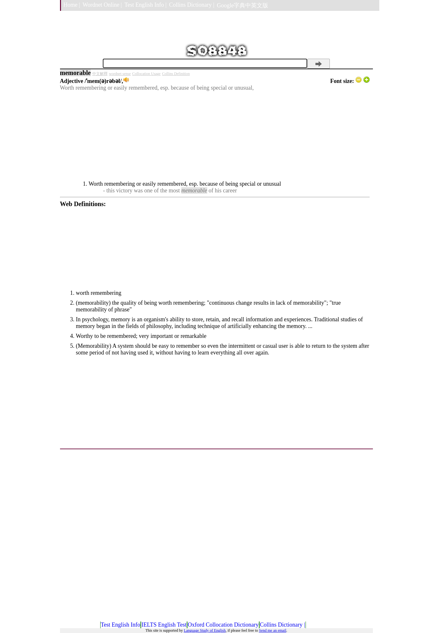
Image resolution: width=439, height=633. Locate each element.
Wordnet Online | (102, 5)
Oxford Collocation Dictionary (223, 625)
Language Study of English (205, 630)
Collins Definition (176, 73)
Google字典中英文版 (242, 5)
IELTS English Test (163, 625)
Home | (72, 5)
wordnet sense (120, 73)
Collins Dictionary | (192, 5)
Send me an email (272, 630)
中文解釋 (100, 73)
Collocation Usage (146, 73)
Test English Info (120, 625)
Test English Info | (146, 5)
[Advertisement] (215, 136)
